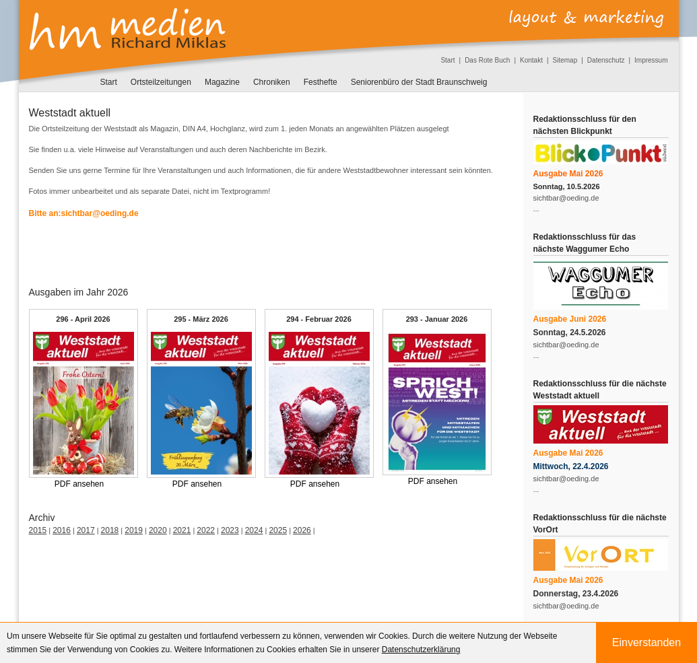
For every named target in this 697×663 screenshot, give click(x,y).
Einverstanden (646, 642)
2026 (302, 530)
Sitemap (565, 60)
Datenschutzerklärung (421, 649)
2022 (206, 530)
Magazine (222, 82)
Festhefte (320, 82)
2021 (182, 530)
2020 (158, 530)
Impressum (650, 60)
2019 (134, 530)
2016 (62, 530)
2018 (110, 530)
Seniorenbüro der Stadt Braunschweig (419, 82)
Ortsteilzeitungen (161, 82)
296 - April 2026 (83, 319)
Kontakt (531, 60)
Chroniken (271, 82)
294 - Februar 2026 (319, 319)
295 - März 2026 (201, 319)
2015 (38, 530)
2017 (86, 530)
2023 (230, 530)
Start (447, 60)
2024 (254, 530)
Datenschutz (606, 60)
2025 (278, 530)
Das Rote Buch (487, 60)
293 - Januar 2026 (437, 319)
